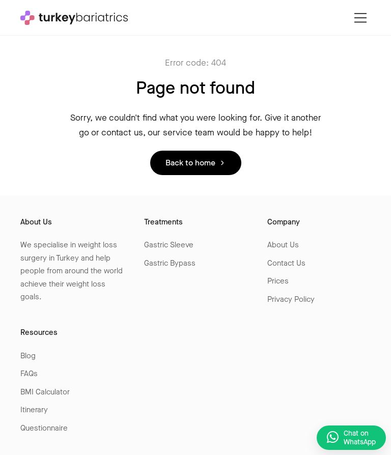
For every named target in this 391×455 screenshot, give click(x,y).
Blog (28, 356)
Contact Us (286, 263)
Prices (278, 281)
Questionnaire (44, 428)
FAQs (29, 373)
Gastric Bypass (170, 263)
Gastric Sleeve (168, 245)
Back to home (190, 162)
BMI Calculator (45, 392)
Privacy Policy (291, 299)
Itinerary (34, 410)
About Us (283, 245)
